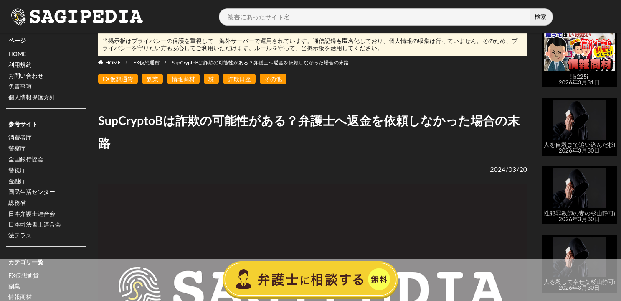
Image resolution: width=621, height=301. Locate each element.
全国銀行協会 (25, 159)
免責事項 (20, 86)
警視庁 (17, 170)
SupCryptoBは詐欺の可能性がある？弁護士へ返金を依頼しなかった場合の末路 (260, 62)
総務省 (17, 203)
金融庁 (17, 181)
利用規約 (20, 65)
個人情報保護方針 (31, 97)
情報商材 (183, 78)
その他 (273, 78)
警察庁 (17, 148)
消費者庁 (20, 137)
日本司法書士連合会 (34, 224)
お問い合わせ (25, 75)
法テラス (20, 235)
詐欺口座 (239, 78)
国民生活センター (31, 192)
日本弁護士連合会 (31, 213)
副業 (152, 78)
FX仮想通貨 (146, 62)
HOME (17, 54)
